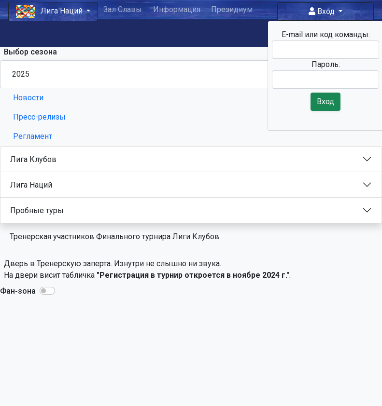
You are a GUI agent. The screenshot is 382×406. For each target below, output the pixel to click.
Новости (28, 97)
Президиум (232, 9)
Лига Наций (31, 184)
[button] (47, 291)
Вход (323, 11)
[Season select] (191, 74)
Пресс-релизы (39, 117)
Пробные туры (37, 210)
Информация (176, 9)
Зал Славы (122, 9)
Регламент (32, 136)
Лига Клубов (33, 159)
